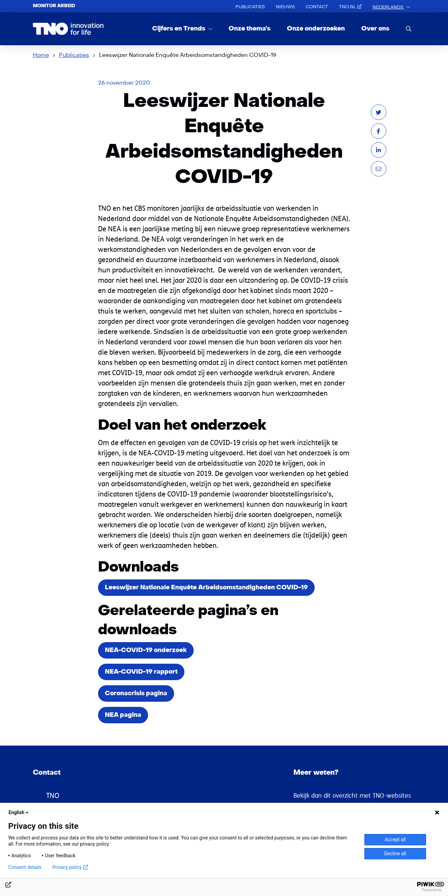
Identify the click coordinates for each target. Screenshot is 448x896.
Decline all (395, 853)
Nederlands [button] (388, 7)
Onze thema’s (249, 29)
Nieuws (285, 7)
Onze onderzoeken (316, 29)
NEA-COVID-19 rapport (141, 672)
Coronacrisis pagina (136, 693)
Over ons (375, 29)
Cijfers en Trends (179, 29)
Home (41, 55)
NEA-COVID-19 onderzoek (146, 650)
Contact (317, 7)
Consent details (24, 867)
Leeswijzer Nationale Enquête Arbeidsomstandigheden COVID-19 (206, 587)
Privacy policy (70, 867)
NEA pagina (123, 715)
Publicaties (250, 7)
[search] (408, 29)
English (19, 812)
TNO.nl (350, 7)
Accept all (395, 839)
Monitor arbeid (54, 6)
